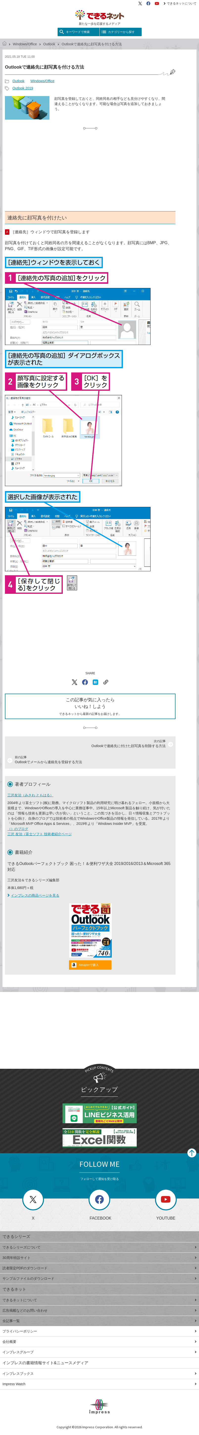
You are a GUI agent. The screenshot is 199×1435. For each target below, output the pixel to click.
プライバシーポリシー (99, 1331)
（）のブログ (17, 829)
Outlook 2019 (22, 88)
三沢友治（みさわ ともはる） (30, 795)
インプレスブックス (99, 1374)
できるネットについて (180, 3)
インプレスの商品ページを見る (33, 895)
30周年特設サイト (99, 1258)
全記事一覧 (99, 1321)
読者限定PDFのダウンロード (99, 1268)
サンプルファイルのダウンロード (99, 1278)
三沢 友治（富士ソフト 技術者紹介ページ (39, 834)
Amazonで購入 (89, 965)
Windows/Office (25, 44)
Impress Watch (99, 1384)
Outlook (49, 44)
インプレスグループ (99, 1352)
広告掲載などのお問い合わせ (99, 1310)
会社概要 (99, 1342)
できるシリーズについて (99, 1247)
